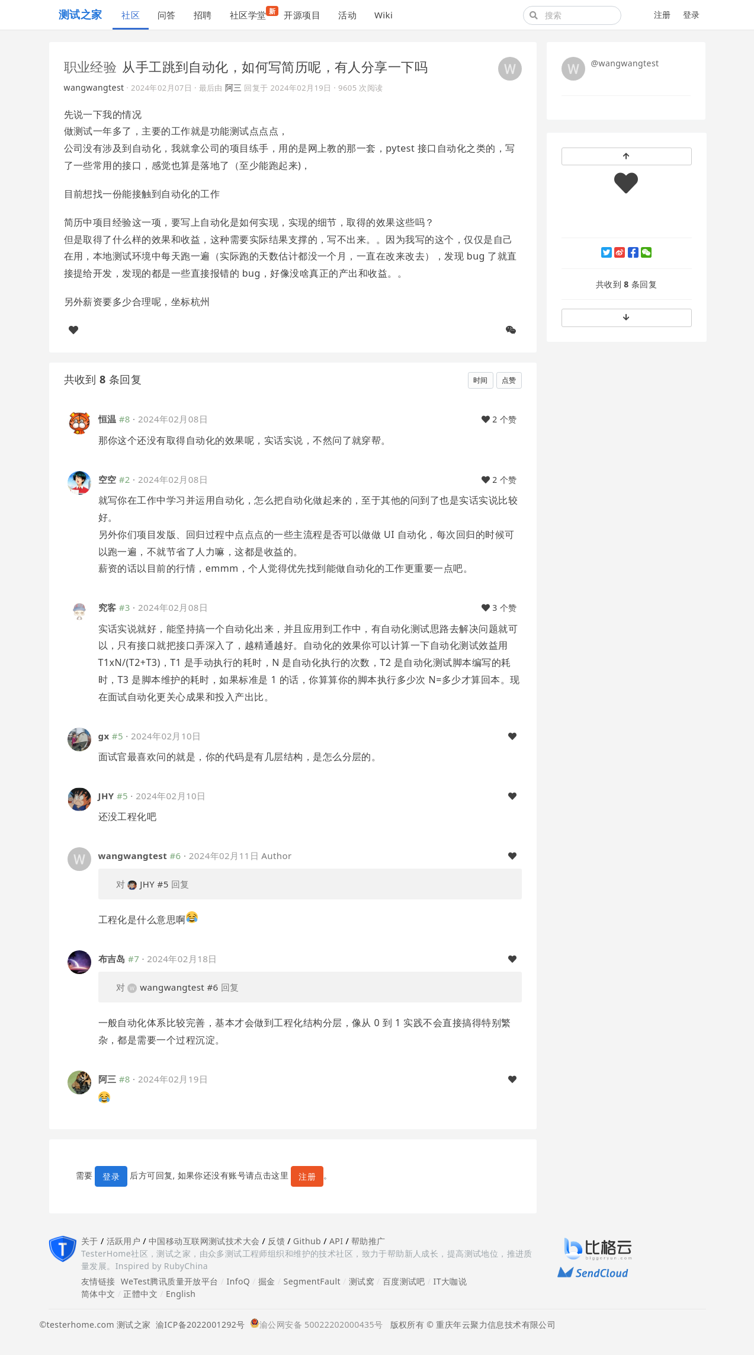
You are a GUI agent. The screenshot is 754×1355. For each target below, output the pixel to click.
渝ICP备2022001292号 (198, 1324)
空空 (107, 479)
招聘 (203, 15)
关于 (89, 1241)
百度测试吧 (404, 1281)
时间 (480, 380)
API (336, 1241)
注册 (662, 14)
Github (307, 1241)
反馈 (276, 1241)
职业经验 (90, 66)
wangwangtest (94, 87)
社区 (130, 15)
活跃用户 (124, 1241)
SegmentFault (312, 1281)
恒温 (107, 419)
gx (104, 736)
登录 (691, 14)
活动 (347, 15)
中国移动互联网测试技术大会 (204, 1241)
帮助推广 (368, 1241)
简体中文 (98, 1293)
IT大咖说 (450, 1281)
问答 (167, 15)
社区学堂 (252, 13)
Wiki (383, 15)
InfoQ (238, 1281)
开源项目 (302, 15)
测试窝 (361, 1281)
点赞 (509, 380)
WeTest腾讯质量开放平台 (170, 1281)
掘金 (266, 1281)
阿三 (233, 87)
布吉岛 (112, 959)
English (181, 1293)
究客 (107, 607)
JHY (106, 796)
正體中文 (140, 1293)
